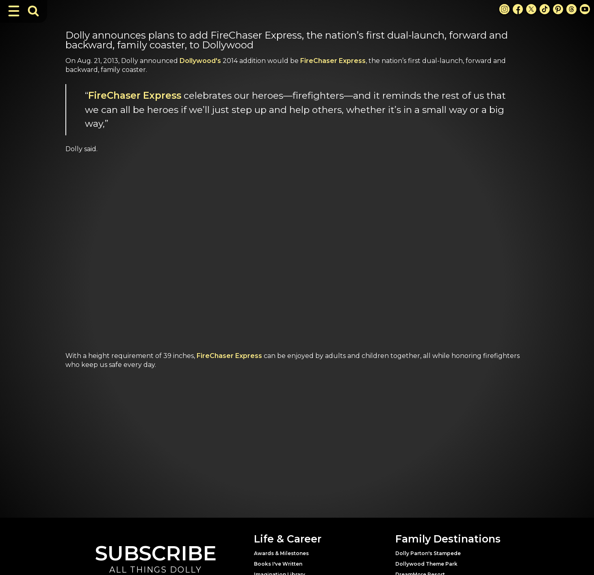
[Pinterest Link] (558, 9)
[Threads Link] (571, 9)
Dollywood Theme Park (426, 564)
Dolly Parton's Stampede (428, 553)
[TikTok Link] (545, 9)
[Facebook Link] (518, 9)
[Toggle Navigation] (14, 11)
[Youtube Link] (585, 9)
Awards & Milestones (281, 553)
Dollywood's (200, 61)
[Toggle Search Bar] (33, 11)
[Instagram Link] (504, 9)
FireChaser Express (333, 61)
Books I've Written (278, 564)
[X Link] (531, 9)
